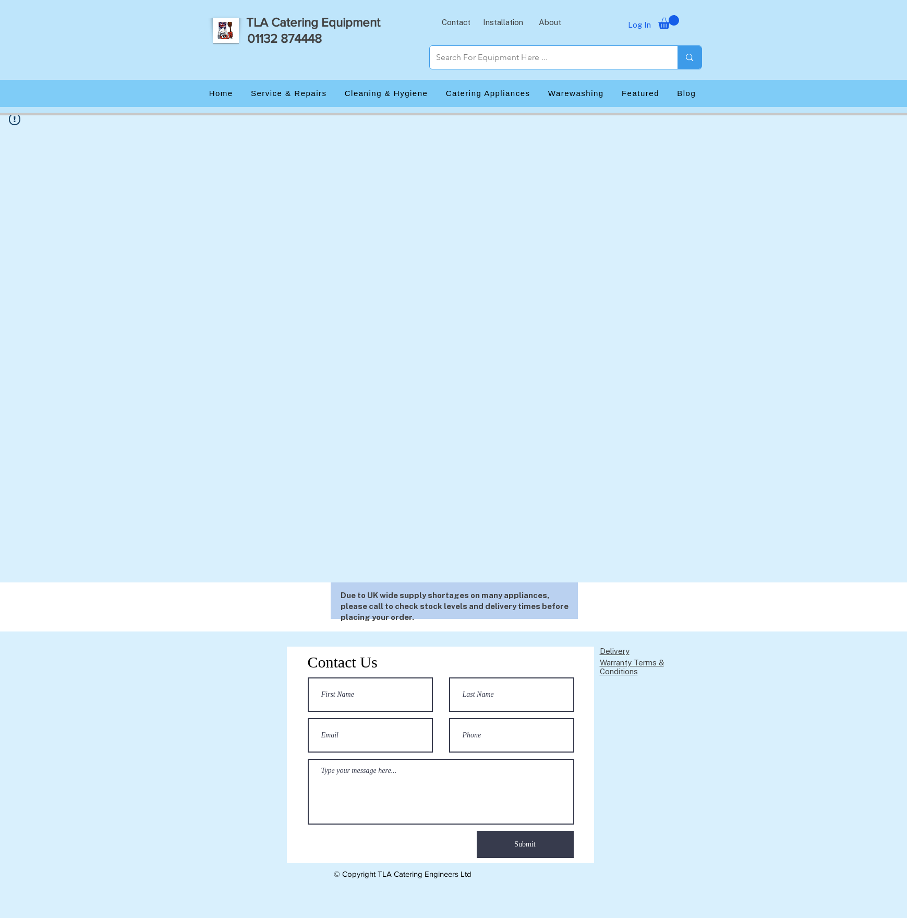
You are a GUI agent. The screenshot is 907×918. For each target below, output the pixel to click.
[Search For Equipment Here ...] (546, 57)
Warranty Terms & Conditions (632, 667)
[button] (456, 22)
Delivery (615, 651)
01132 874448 (284, 38)
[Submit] (525, 844)
